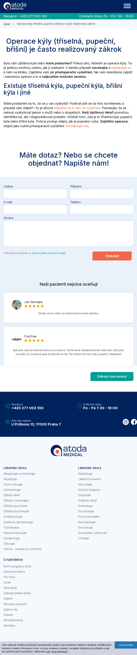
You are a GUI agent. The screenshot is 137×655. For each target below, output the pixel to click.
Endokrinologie (13, 516)
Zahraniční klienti (14, 571)
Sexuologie (85, 527)
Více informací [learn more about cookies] (59, 651)
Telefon (75, 202)
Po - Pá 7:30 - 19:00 (118, 16)
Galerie (8, 598)
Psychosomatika (89, 516)
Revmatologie (87, 522)
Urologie (83, 538)
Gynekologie (12, 538)
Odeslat (112, 256)
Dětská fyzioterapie (16, 500)
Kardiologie (85, 473)
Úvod (7, 23)
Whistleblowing (13, 620)
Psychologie (86, 511)
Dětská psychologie (16, 511)
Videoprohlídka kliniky (17, 593)
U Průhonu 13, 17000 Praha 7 (36, 424)
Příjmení (75, 186)
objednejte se (121, 68)
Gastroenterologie (15, 533)
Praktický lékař (87, 500)
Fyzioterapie (11, 527)
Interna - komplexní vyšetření (22, 549)
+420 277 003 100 (33, 16)
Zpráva (8, 218)
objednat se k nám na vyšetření (77, 108)
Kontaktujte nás (77, 126)
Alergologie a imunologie (19, 473)
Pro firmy (9, 577)
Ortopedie (84, 495)
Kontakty (9, 625)
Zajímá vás (11, 609)
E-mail (8, 202)
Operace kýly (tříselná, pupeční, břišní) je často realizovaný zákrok (56, 23)
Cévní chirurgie (13, 484)
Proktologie (85, 506)
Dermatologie (12, 490)
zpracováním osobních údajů (48, 253)
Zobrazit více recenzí (112, 376)
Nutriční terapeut (89, 490)
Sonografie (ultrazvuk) (92, 533)
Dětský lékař (12, 495)
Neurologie (85, 484)
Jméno (8, 186)
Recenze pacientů (15, 604)
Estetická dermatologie (18, 522)
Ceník (7, 582)
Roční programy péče (17, 566)
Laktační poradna (89, 479)
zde (48, 651)
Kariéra (8, 615)
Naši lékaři (10, 588)
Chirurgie (9, 543)
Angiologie (10, 479)
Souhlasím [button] (126, 645)
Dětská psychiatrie (15, 506)
